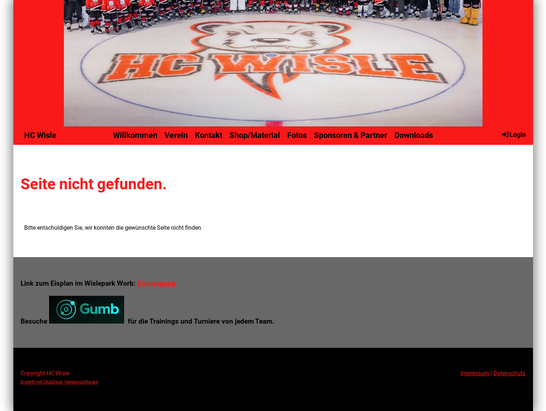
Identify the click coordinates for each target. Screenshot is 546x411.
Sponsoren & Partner (350, 135)
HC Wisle (40, 135)
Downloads (413, 135)
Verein (176, 135)
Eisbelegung (156, 283)
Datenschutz (509, 373)
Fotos (297, 135)
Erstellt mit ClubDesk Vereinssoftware (59, 382)
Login (513, 134)
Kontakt (208, 135)
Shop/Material (255, 135)
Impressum (474, 373)
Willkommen (135, 135)
